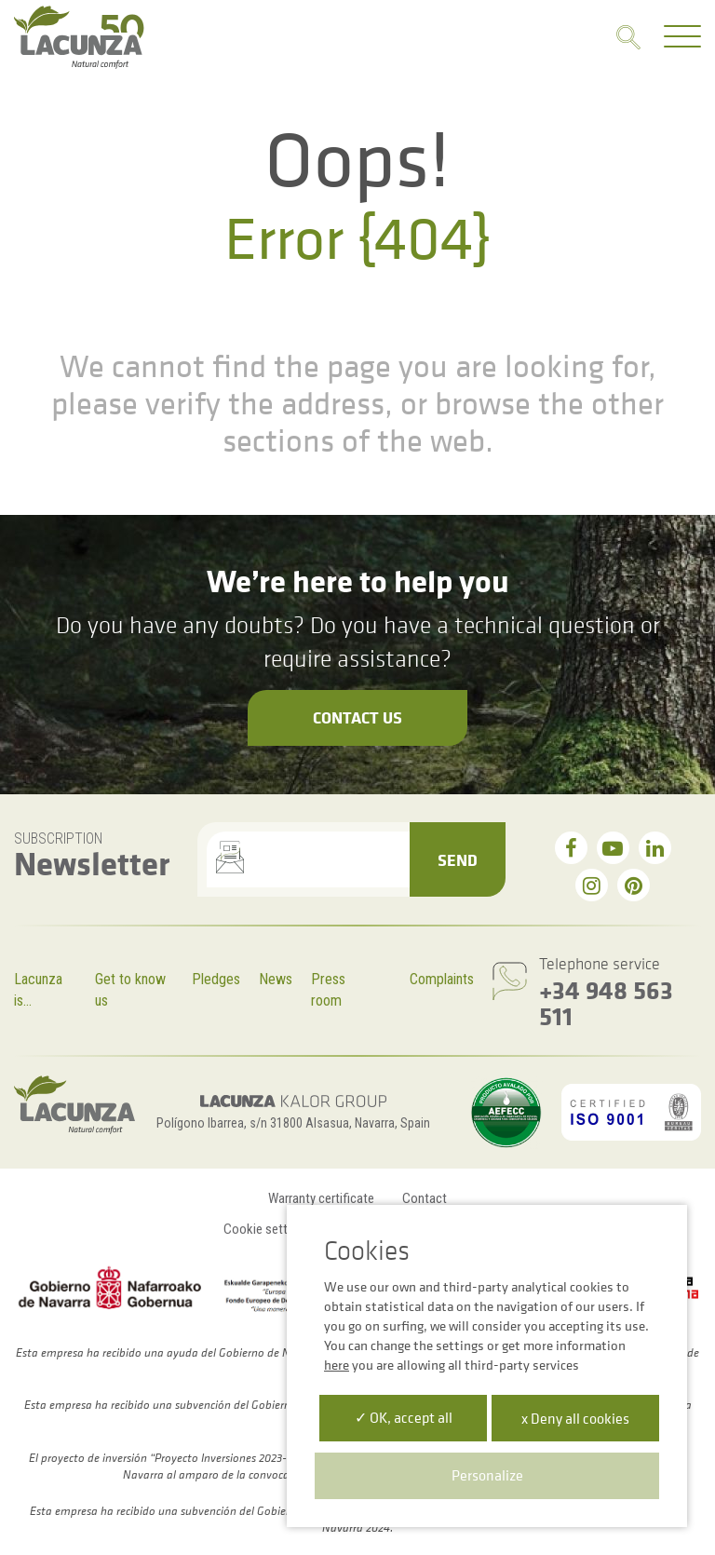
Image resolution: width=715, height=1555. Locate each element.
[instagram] (591, 885)
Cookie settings (266, 1229)
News (275, 979)
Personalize (487, 1475)
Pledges (216, 979)
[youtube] (613, 848)
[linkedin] (655, 848)
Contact (424, 1198)
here (336, 1364)
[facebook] (571, 848)
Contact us (357, 717)
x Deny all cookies (575, 1418)
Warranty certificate (321, 1198)
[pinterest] (633, 885)
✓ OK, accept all (403, 1417)
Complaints (442, 979)
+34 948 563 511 (606, 1002)
